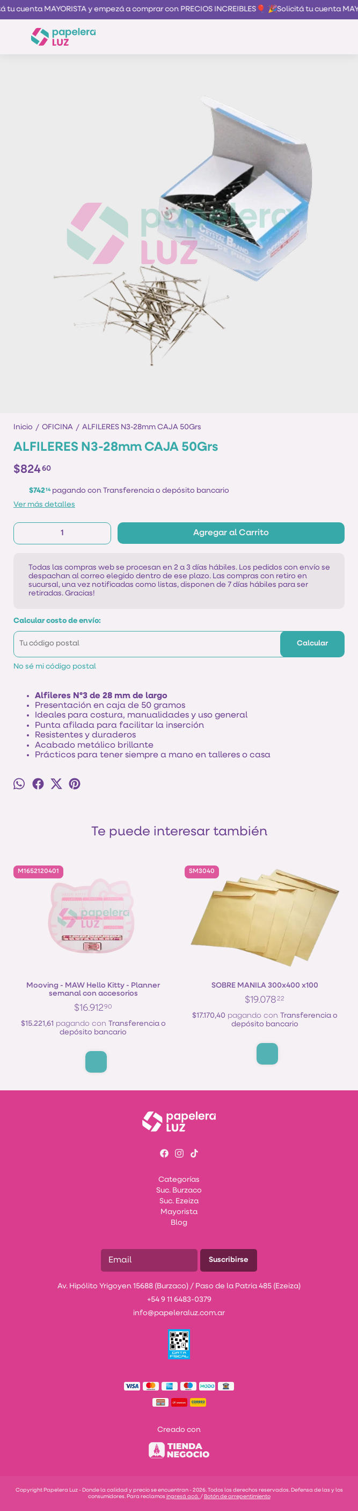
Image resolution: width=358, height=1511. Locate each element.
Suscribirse (229, 1260)
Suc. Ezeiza (179, 1201)
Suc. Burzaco (179, 1191)
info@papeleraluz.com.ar (179, 1313)
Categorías (179, 1180)
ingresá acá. (183, 1497)
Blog (179, 1223)
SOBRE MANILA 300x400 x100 (264, 986)
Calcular (312, 644)
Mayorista (179, 1212)
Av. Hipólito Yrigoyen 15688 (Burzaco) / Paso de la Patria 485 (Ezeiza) (179, 1286)
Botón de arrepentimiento (237, 1497)
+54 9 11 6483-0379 (179, 1300)
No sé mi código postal (54, 667)
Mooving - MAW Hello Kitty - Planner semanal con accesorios (93, 990)
